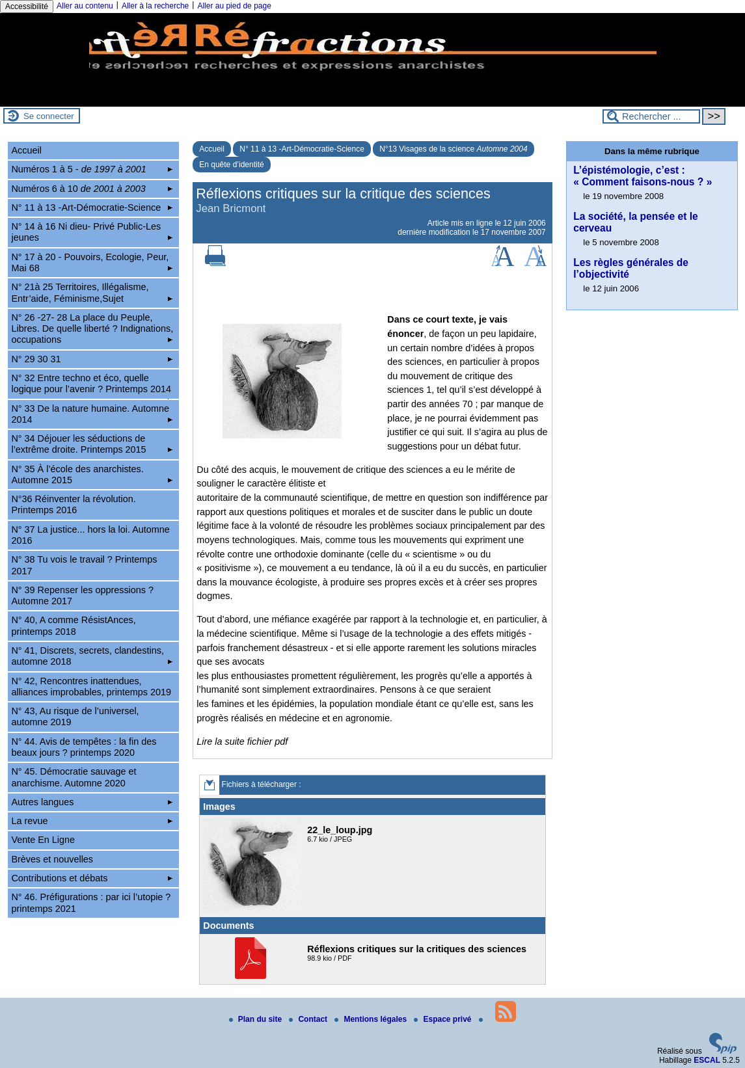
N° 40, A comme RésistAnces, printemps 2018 (73, 625)
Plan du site (256, 1019)
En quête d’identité (231, 164)
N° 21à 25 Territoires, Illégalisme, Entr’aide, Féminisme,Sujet (91, 292)
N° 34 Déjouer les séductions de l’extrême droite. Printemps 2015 (91, 444)
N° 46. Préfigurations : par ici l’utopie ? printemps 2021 (90, 902)
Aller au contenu (85, 5)
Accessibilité (26, 6)
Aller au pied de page (234, 5)
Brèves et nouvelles (52, 859)
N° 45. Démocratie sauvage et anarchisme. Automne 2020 (73, 777)
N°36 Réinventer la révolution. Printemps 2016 (73, 504)
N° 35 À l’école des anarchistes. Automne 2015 (91, 474)
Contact (309, 1019)
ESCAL (707, 1060)
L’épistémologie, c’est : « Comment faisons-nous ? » (642, 176)
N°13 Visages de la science (453, 149)
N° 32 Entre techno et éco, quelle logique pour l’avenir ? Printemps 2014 (91, 386)
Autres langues (91, 802)
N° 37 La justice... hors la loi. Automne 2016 (90, 535)
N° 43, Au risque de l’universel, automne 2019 (75, 716)
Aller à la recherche (155, 5)
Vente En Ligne (43, 839)
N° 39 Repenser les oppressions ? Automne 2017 (82, 595)
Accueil (211, 149)
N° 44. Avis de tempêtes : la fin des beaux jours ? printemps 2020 (83, 747)
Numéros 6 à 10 (91, 188)
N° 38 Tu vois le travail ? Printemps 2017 (84, 565)
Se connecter (48, 116)
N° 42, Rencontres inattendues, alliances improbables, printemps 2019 (91, 686)
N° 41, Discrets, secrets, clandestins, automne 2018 (91, 656)
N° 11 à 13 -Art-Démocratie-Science (301, 149)
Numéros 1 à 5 (91, 169)
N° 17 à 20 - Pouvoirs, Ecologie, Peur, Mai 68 (91, 262)
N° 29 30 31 (91, 359)
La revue (91, 821)
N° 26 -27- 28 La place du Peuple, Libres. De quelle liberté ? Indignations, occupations (92, 328)
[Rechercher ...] (651, 116)
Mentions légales (371, 1019)
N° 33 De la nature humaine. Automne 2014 (91, 414)
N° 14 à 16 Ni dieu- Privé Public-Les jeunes (91, 232)
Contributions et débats (91, 878)
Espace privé (443, 1019)
